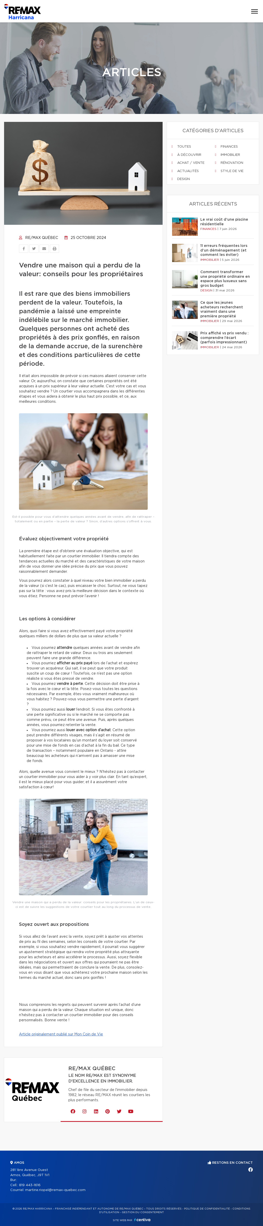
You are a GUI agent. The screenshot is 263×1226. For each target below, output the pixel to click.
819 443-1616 (30, 1185)
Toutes (181, 146)
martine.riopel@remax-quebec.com (55, 1190)
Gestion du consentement (143, 1212)
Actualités (185, 171)
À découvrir (186, 155)
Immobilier (227, 155)
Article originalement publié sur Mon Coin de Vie (61, 1034)
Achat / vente (188, 163)
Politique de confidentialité (207, 1208)
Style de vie (229, 171)
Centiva (142, 1219)
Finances (226, 146)
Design (181, 179)
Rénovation (229, 163)
